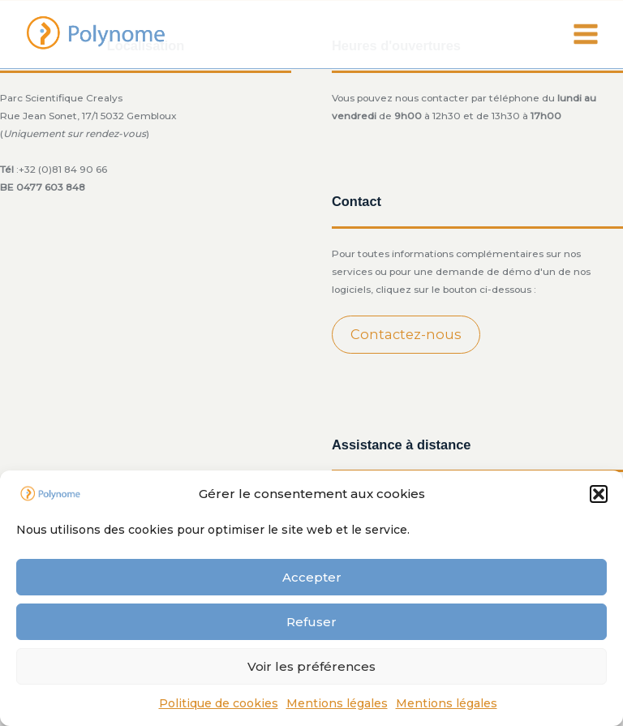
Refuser (311, 621)
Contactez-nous (406, 334)
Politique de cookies (218, 703)
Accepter (312, 577)
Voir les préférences (311, 666)
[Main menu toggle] (586, 34)
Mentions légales (337, 703)
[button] (599, 494)
